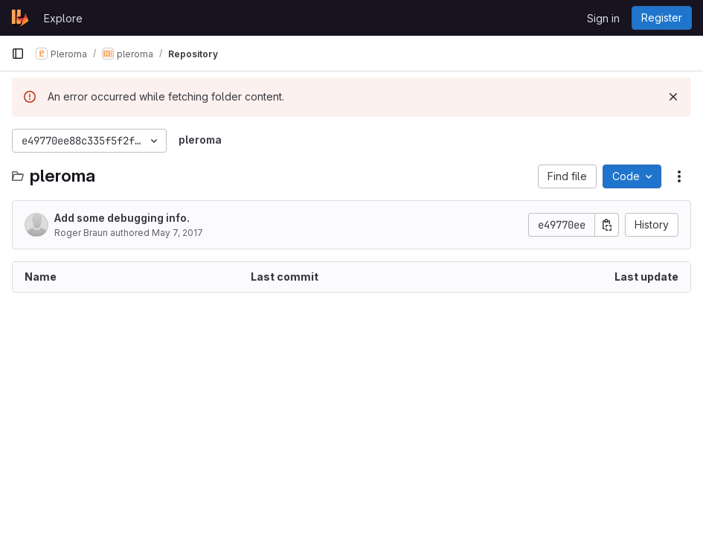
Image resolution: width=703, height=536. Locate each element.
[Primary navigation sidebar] (18, 54)
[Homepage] (20, 18)
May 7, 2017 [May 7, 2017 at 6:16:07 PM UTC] (177, 232)
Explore (63, 18)
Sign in (603, 18)
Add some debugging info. (122, 217)
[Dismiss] (673, 97)
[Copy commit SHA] (607, 225)
